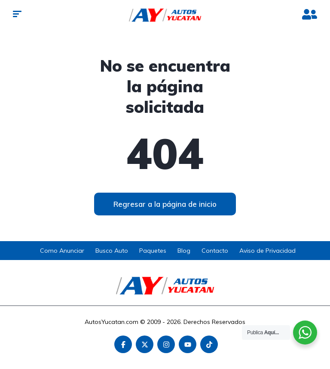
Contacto (215, 250)
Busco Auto (111, 250)
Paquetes (152, 250)
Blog (183, 250)
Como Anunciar (62, 250)
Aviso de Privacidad (267, 250)
